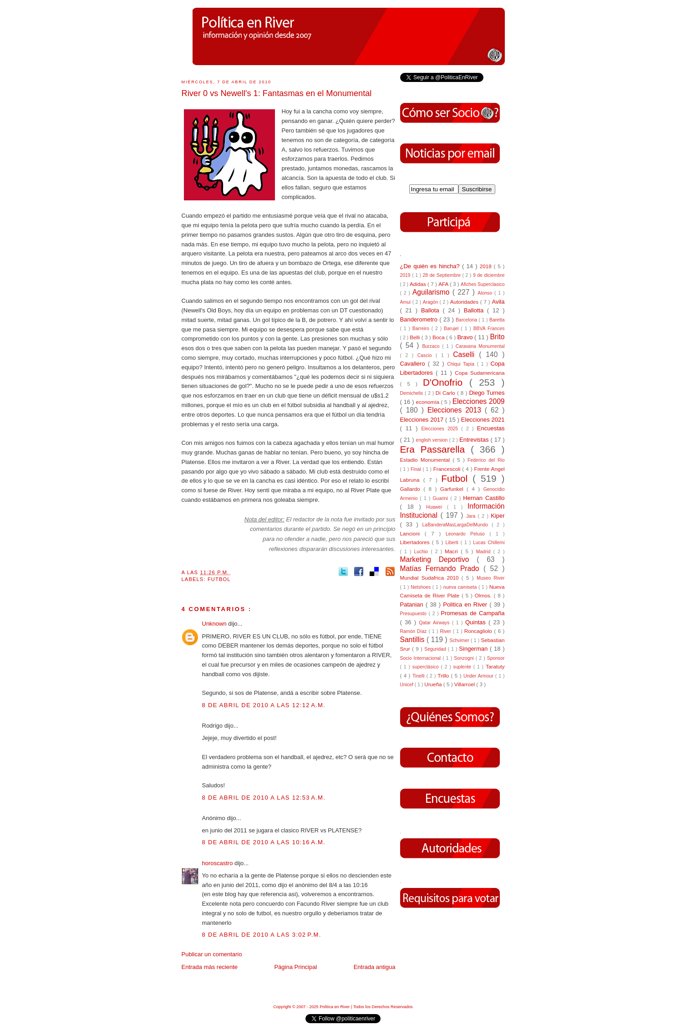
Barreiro (422, 328)
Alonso (486, 293)
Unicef (407, 684)
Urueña (433, 684)
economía (428, 402)
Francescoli (447, 469)
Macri (453, 551)
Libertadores (416, 542)
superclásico (426, 666)
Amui (406, 302)
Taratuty (495, 666)
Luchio (422, 551)
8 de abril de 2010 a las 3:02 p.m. (261, 934)
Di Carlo (446, 393)
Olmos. (484, 595)
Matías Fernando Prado (441, 568)
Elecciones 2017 (423, 419)
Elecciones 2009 (478, 401)
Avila (498, 301)
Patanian (413, 604)
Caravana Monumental (480, 346)
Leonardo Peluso (467, 533)
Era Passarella (435, 449)
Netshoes (421, 587)
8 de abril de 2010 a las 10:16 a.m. (264, 842)
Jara (472, 516)
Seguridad (435, 649)
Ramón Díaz (414, 631)
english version (432, 440)
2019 (406, 275)
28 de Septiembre (442, 275)
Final (416, 469)
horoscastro (218, 863)
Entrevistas (474, 439)
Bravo (465, 337)
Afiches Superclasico (483, 284)
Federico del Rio (486, 460)
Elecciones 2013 (456, 410)
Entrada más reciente (210, 967)
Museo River (490, 578)
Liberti (453, 542)
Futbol (219, 579)
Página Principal (295, 967)
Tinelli (419, 675)
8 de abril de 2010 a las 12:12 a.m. (264, 705)
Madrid (484, 551)
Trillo (444, 675)
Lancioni (412, 533)
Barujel (452, 328)
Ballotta (475, 310)
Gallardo (412, 489)
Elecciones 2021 (483, 419)
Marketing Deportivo (438, 559)
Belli (415, 337)
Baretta (497, 319)
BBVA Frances (489, 328)
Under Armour (479, 675)
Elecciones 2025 (442, 428)
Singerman (474, 648)
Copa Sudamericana (479, 373)
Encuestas (491, 428)
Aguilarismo (432, 292)
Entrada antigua (375, 967)
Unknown (215, 623)
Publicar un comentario (212, 954)
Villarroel (465, 684)
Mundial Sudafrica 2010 (431, 578)
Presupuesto (414, 613)
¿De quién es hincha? (431, 266)
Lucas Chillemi (489, 542)
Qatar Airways (435, 622)
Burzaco (432, 346)
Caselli (466, 354)
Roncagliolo (479, 631)
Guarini (442, 498)
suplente (463, 666)
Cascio (426, 355)
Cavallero (414, 363)
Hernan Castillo (483, 498)
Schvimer (460, 640)
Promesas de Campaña (472, 613)
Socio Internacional (421, 658)
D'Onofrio (446, 382)
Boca (439, 337)
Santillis (413, 639)
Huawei (436, 507)
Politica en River (466, 604)
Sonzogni (464, 658)
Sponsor (496, 658)
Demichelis (412, 393)
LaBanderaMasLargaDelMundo (457, 524)
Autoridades (465, 302)
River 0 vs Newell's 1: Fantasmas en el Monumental (277, 93)
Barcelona (467, 319)
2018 (487, 266)
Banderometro (420, 319)
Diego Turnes (486, 392)
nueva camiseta (460, 587)
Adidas (418, 284)
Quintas (476, 622)
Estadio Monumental (426, 460)
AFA (444, 284)
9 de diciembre (489, 275)
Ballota (432, 310)
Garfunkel (453, 489)
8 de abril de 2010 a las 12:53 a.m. (264, 797)
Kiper (497, 515)
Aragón (431, 302)
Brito (497, 337)
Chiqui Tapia (462, 364)
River (446, 631)
